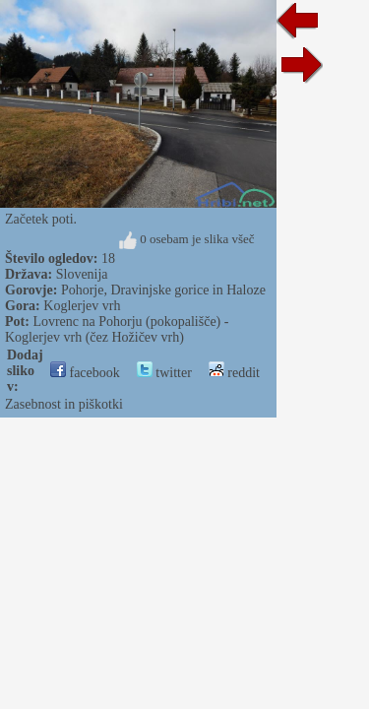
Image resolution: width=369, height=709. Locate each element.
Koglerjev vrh (81, 305)
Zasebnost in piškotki (64, 404)
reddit (234, 372)
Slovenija (82, 274)
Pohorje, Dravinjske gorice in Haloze (163, 290)
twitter (164, 372)
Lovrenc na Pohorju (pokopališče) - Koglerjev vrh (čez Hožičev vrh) (116, 329)
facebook (85, 372)
